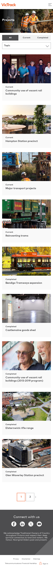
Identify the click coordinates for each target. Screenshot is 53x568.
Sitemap (36, 559)
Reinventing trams (17, 236)
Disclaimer (26, 559)
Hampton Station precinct (22, 141)
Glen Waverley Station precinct (25, 475)
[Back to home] (8, 4)
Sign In (43, 563)
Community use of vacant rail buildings (24, 92)
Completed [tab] (42, 38)
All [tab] (10, 38)
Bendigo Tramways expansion (24, 283)
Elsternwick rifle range (19, 428)
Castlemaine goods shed (21, 330)
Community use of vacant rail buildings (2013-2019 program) (24, 379)
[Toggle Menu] (50, 4)
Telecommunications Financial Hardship (21, 563)
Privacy (16, 559)
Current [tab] (26, 38)
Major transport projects (21, 188)
